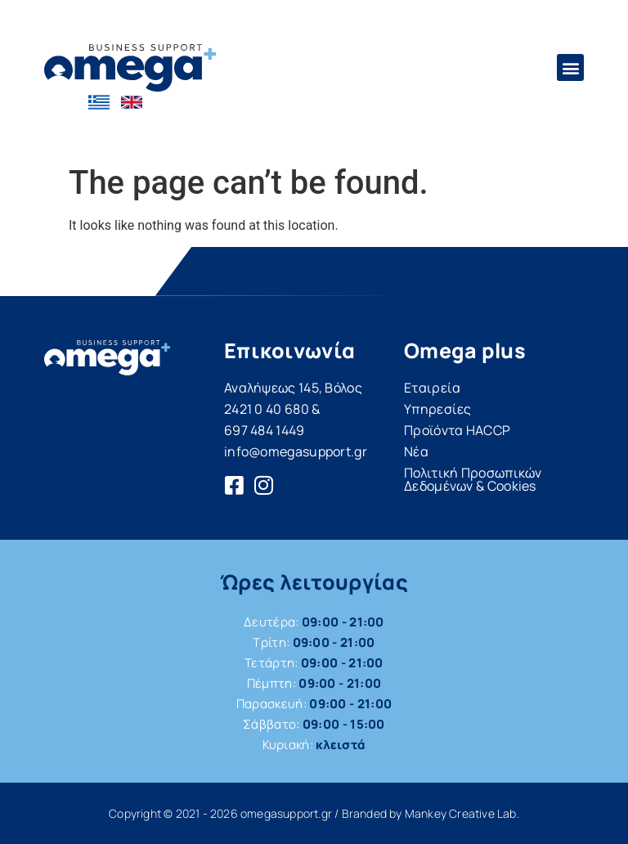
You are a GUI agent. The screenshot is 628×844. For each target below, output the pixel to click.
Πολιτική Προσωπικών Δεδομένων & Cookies (473, 479)
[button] (570, 67)
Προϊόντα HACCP (457, 430)
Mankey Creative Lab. (462, 813)
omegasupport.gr (286, 813)
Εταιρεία (432, 388)
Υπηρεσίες (438, 409)
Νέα (416, 451)
